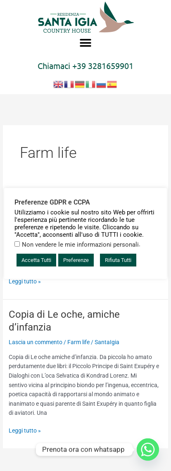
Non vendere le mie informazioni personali (80, 244)
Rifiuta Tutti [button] (118, 260)
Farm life (78, 342)
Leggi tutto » (25, 281)
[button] (85, 42)
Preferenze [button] (76, 260)
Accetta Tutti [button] (36, 260)
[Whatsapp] (148, 449)
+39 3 (82, 65)
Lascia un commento (35, 342)
